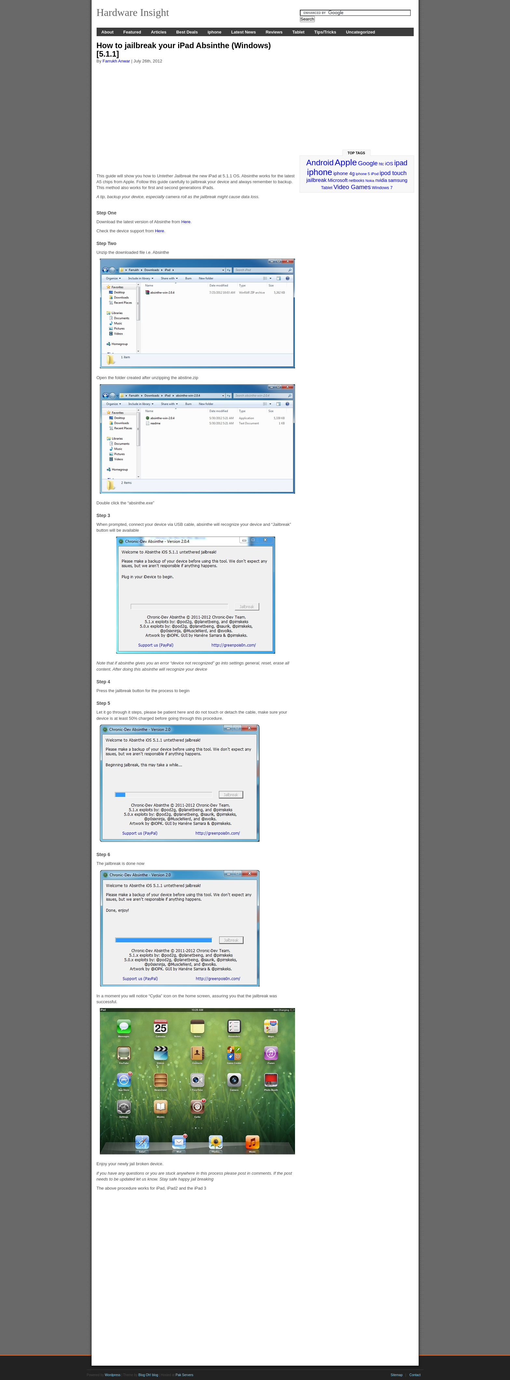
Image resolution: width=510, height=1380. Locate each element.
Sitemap (397, 1375)
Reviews (274, 32)
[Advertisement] (196, 115)
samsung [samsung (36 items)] (397, 180)
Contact (415, 1375)
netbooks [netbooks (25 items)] (356, 180)
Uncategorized (360, 32)
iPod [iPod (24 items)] (374, 173)
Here (185, 221)
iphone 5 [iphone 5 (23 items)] (363, 174)
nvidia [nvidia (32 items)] (381, 180)
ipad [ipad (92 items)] (400, 163)
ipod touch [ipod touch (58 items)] (393, 173)
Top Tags (356, 153)
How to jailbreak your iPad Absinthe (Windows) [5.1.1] (184, 49)
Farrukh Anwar (116, 61)
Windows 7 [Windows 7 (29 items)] (382, 187)
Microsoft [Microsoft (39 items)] (337, 180)
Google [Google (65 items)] (368, 163)
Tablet (298, 32)
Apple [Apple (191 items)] (346, 162)
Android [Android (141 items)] (320, 162)
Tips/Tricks (325, 32)
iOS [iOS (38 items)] (389, 163)
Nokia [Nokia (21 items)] (369, 181)
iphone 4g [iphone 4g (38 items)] (344, 173)
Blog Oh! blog (148, 1375)
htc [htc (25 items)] (381, 164)
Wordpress (112, 1375)
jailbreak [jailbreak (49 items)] (316, 180)
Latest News (243, 32)
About (107, 32)
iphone (214, 32)
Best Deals (187, 32)
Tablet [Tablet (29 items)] (326, 187)
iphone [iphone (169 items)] (319, 172)
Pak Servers (184, 1375)
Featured (132, 32)
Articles (159, 32)
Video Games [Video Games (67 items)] (352, 187)
